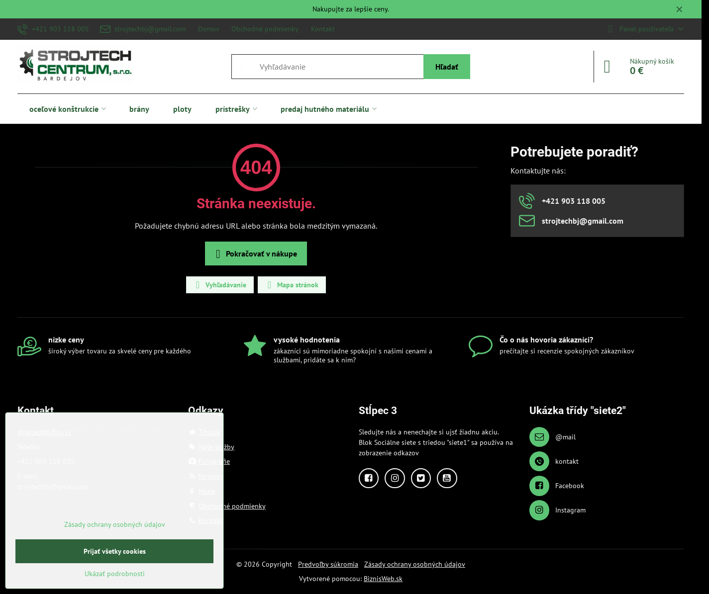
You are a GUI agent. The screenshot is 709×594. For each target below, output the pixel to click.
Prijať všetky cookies (115, 551)
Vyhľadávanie (219, 285)
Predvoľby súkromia (328, 564)
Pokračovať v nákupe (254, 254)
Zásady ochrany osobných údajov (414, 564)
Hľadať (446, 67)
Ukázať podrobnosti (115, 573)
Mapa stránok (291, 285)
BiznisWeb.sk (383, 578)
